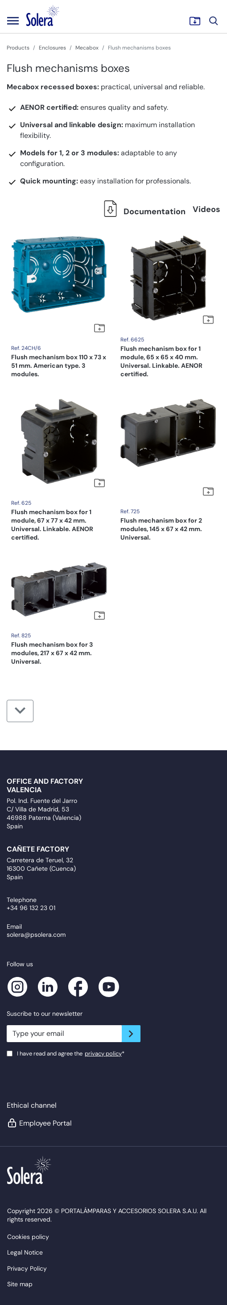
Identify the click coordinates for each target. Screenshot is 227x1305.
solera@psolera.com (36, 935)
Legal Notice (25, 1252)
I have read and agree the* (70, 1053)
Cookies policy (28, 1237)
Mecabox (87, 47)
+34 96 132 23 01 (31, 908)
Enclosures (52, 47)
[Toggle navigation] (13, 20)
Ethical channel (32, 1105)
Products (18, 47)
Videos (206, 209)
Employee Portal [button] (39, 1123)
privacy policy (103, 1053)
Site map (20, 1284)
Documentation (142, 211)
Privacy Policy (27, 1268)
